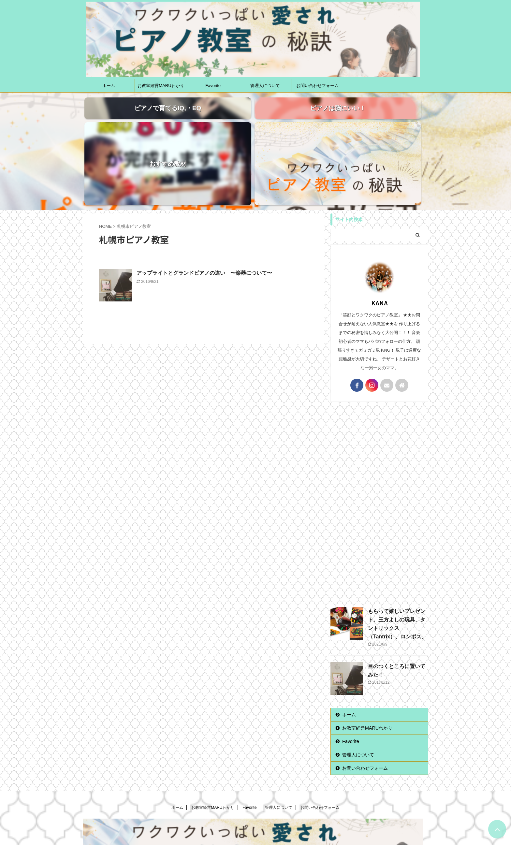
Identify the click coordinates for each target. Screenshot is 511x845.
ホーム (108, 85)
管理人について (265, 85)
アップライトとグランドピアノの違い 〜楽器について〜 (204, 206)
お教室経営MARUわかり (161, 85)
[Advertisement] (379, 436)
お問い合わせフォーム (317, 85)
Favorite (213, 85)
